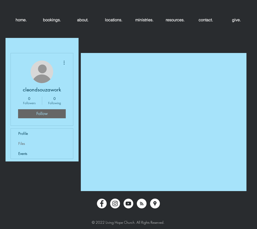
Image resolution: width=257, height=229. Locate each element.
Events (22, 153)
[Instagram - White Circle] (115, 203)
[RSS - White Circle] (142, 203)
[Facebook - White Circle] (102, 203)
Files (21, 143)
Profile (23, 133)
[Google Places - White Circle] (155, 203)
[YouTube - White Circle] (128, 203)
